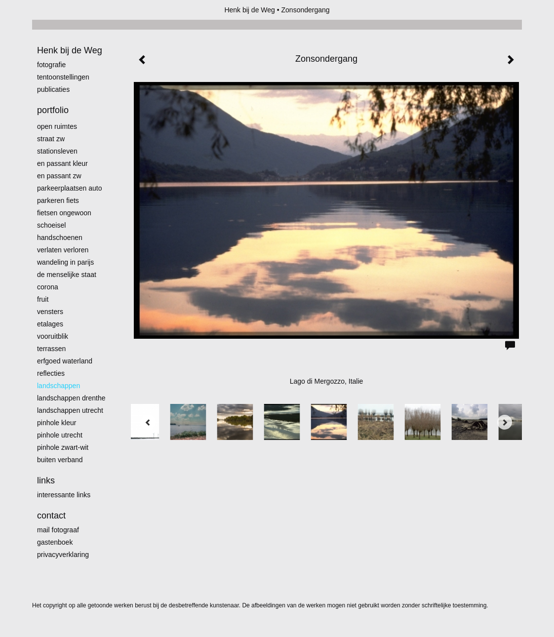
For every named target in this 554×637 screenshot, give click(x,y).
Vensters (50, 312)
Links (46, 480)
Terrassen (51, 349)
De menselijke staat (66, 275)
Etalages (50, 324)
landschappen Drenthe (71, 398)
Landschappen (58, 386)
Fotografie (51, 65)
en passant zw (59, 176)
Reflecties (51, 373)
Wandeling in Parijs (65, 262)
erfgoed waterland (64, 361)
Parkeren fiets (58, 200)
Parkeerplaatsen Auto (69, 188)
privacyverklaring (63, 554)
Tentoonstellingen (63, 77)
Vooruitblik (52, 336)
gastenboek (55, 542)
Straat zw (51, 139)
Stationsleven (57, 151)
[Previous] (148, 422)
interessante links (63, 495)
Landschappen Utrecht (70, 410)
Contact (51, 515)
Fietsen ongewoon (64, 213)
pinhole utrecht (59, 435)
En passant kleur (62, 163)
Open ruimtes (57, 126)
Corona (47, 287)
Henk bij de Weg (249, 10)
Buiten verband (60, 460)
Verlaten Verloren (62, 250)
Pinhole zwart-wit (62, 447)
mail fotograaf (58, 530)
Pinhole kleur (56, 423)
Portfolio (53, 110)
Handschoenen (59, 237)
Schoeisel (51, 225)
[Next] (504, 422)
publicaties (53, 89)
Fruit (42, 299)
